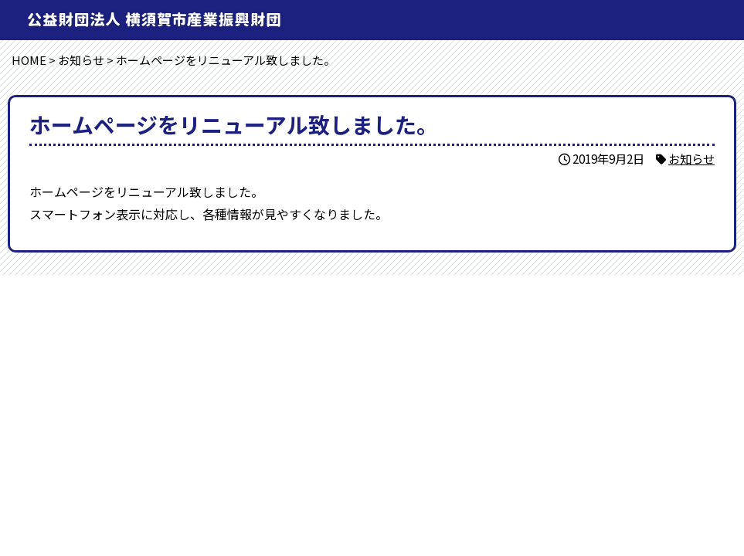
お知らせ (691, 158)
